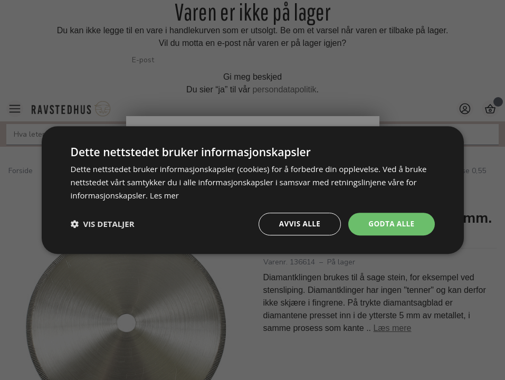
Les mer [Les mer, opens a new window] (164, 194)
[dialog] (253, 190)
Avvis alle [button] (297, 223)
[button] (103, 224)
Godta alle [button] (390, 223)
